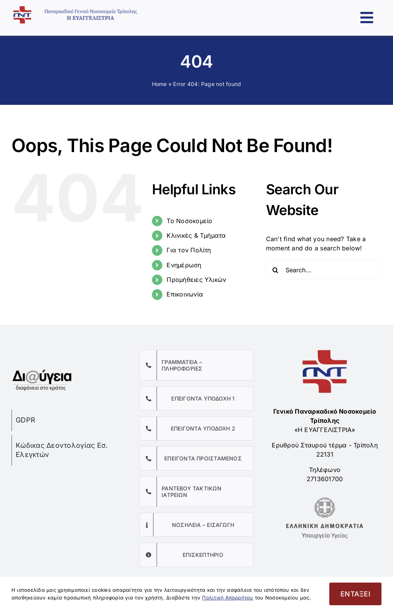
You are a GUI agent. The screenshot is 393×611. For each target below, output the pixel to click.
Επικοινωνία (185, 294)
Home (159, 84)
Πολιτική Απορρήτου (227, 597)
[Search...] (323, 270)
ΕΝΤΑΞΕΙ (355, 594)
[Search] (275, 270)
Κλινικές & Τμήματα (196, 235)
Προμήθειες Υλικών (196, 279)
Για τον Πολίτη (189, 250)
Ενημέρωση (184, 265)
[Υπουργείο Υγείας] (324, 500)
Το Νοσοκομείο (189, 221)
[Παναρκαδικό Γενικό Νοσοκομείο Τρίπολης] (80, 9)
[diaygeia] (42, 368)
